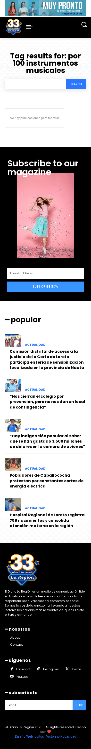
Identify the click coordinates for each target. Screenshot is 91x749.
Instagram (51, 669)
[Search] (76, 84)
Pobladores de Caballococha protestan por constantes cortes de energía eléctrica (46, 481)
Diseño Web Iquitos (30, 736)
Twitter (76, 669)
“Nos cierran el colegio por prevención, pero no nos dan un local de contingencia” (47, 402)
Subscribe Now (45, 286)
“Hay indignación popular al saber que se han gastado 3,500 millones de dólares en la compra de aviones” (47, 441)
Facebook (23, 669)
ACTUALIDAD (35, 344)
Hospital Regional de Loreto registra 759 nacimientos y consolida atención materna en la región (47, 520)
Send (79, 705)
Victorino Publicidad (61, 736)
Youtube (22, 677)
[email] (45, 273)
